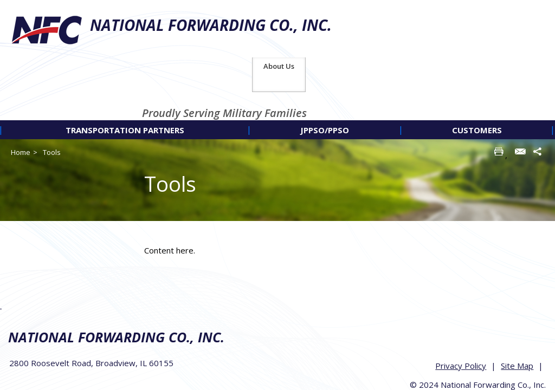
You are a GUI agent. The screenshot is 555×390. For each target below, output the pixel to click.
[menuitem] (124, 72)
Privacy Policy (461, 305)
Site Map (518, 305)
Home (20, 95)
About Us (527, 9)
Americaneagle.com (517, 348)
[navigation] (277, 72)
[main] (347, 192)
